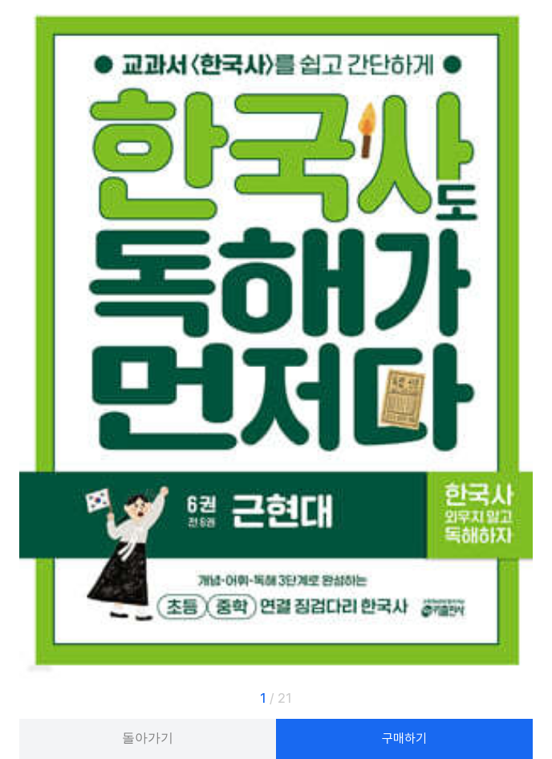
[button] (507, 698)
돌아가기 (147, 738)
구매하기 (404, 738)
